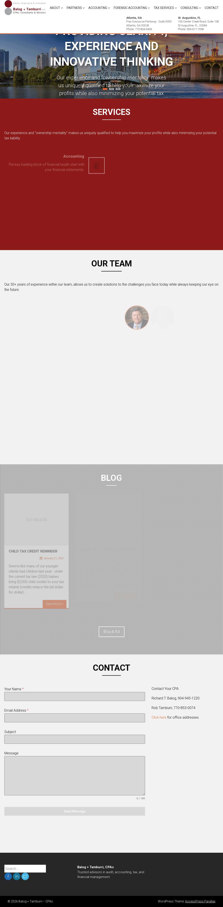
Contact (212, 8)
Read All (112, 631)
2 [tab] (111, 89)
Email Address (16, 710)
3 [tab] (118, 89)
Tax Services (164, 8)
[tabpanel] (111, 66)
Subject (10, 732)
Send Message (74, 811)
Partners (74, 8)
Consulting (189, 8)
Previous (12, 66)
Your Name (14, 689)
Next (211, 66)
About (55, 8)
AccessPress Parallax (200, 901)
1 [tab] (105, 89)
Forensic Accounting (130, 8)
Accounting (97, 8)
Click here (159, 717)
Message (11, 753)
